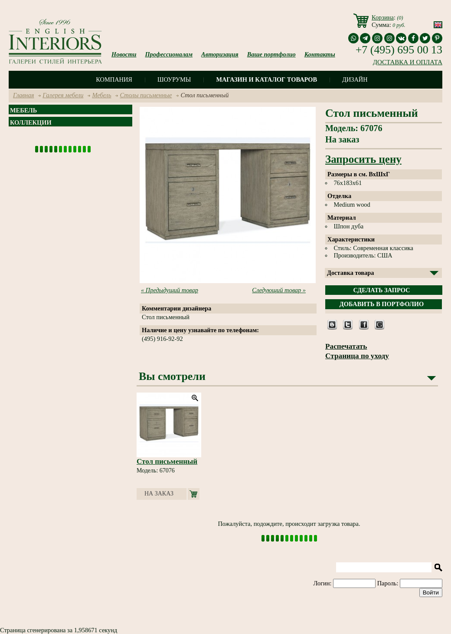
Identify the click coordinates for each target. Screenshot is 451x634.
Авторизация (220, 54)
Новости (123, 54)
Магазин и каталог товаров (266, 79)
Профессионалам (169, 54)
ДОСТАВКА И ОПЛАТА (407, 62)
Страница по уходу (357, 356)
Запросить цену (363, 159)
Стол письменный (167, 461)
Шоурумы (174, 79)
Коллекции (31, 122)
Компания (114, 79)
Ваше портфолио (271, 54)
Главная (23, 95)
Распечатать (346, 346)
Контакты (319, 54)
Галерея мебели (62, 95)
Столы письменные (146, 95)
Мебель (101, 95)
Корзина (383, 17)
